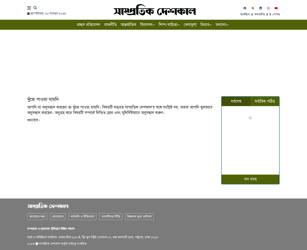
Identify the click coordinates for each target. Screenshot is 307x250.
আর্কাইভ (245, 14)
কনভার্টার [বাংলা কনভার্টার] (259, 14)
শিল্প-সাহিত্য (169, 24)
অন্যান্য (222, 24)
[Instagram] (268, 8)
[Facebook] (245, 8)
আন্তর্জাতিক (128, 24)
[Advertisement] (153, 59)
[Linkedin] (260, 8)
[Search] (35, 8)
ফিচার (206, 24)
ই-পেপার (274, 14)
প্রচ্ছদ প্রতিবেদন (88, 24)
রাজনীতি (110, 24)
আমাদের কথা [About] (37, 217)
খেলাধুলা (190, 24)
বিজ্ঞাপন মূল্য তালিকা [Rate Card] (139, 217)
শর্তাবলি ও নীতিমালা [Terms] (82, 217)
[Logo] (154, 9)
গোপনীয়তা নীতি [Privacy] (110, 217)
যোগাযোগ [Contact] (57, 217)
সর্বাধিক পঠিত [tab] (265, 101)
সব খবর (250, 179)
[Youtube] (276, 8)
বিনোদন (147, 24)
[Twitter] (252, 8)
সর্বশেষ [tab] (236, 101)
